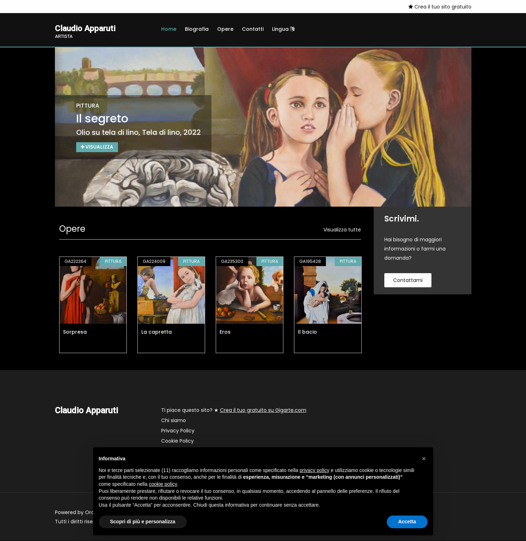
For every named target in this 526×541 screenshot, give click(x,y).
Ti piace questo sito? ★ (233, 410)
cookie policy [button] (163, 484)
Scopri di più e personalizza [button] (142, 521)
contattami (408, 280)
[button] (424, 458)
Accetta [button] (407, 521)
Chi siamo (173, 421)
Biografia (197, 29)
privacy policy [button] (314, 470)
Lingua (283, 29)
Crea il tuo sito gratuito (439, 6)
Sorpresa (75, 332)
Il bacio (307, 332)
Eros (225, 332)
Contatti (253, 29)
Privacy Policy (177, 431)
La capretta (156, 332)
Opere (225, 29)
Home (168, 29)
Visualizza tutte (342, 230)
